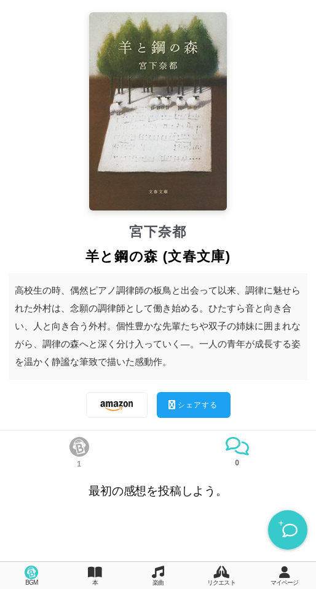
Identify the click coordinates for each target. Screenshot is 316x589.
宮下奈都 (157, 231)
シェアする (193, 404)
